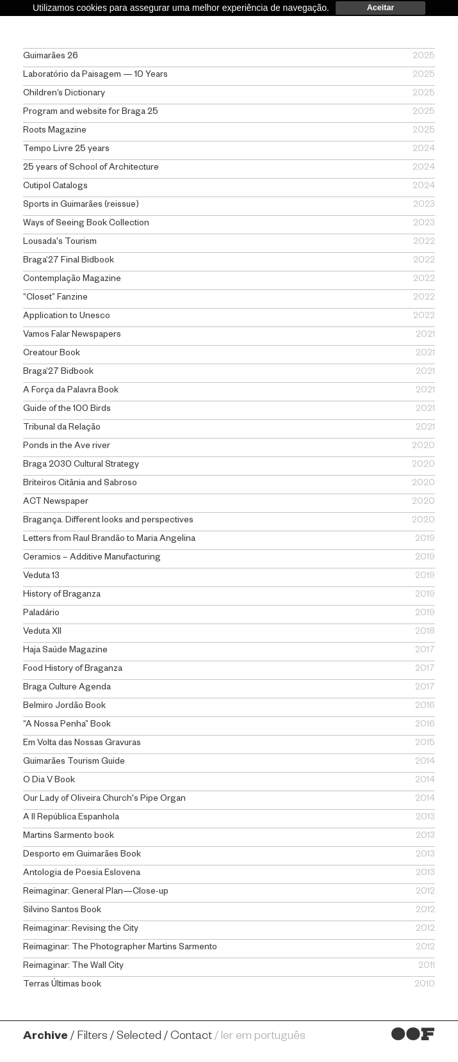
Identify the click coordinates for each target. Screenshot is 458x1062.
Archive (45, 1037)
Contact (191, 1037)
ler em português (263, 1037)
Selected (139, 1037)
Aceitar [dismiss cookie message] (381, 7)
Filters (92, 1037)
